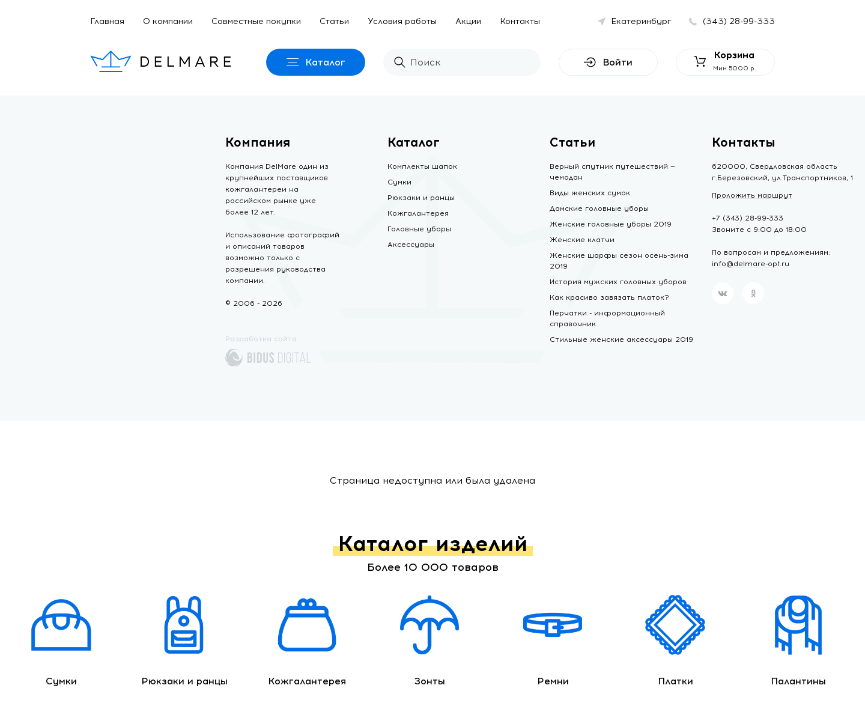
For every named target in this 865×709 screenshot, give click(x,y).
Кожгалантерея (418, 213)
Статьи (334, 21)
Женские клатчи (582, 240)
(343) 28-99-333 (739, 21)
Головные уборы (419, 229)
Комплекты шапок (422, 166)
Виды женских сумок (590, 193)
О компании (168, 21)
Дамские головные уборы (599, 208)
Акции (468, 21)
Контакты (520, 21)
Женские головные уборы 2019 (611, 224)
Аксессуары (410, 244)
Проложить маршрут (752, 195)
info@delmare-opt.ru (750, 264)
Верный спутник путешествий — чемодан (612, 171)
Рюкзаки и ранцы (421, 197)
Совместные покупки (256, 21)
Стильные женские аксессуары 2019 (621, 339)
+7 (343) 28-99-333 (747, 218)
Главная (107, 21)
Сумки (399, 182)
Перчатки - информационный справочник (607, 318)
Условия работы (402, 21)
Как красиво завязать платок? (609, 297)
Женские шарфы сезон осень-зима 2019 (619, 260)
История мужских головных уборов (618, 282)
